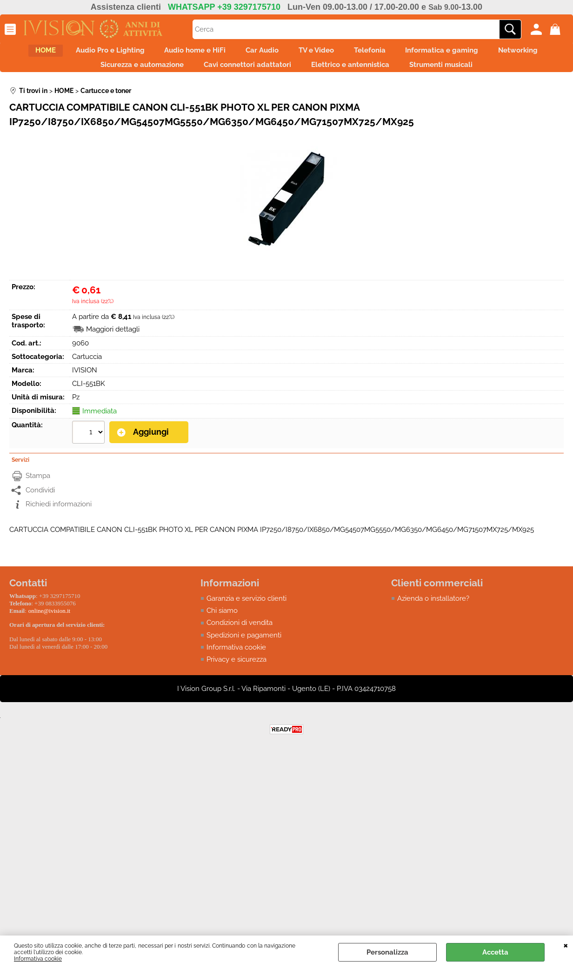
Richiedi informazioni (59, 514)
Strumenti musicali (486, 72)
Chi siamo (222, 620)
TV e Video (354, 53)
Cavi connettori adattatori (277, 72)
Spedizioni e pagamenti (244, 645)
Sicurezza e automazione (164, 72)
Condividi (40, 499)
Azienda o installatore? (433, 608)
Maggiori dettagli (113, 340)
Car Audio (291, 53)
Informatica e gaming (495, 53)
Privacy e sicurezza (237, 669)
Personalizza (387, 952)
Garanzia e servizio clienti (246, 608)
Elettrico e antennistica (388, 72)
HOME (51, 53)
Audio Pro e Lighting (123, 53)
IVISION (84, 381)
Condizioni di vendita (240, 632)
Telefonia (415, 53)
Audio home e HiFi (216, 53)
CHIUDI (565, 944)
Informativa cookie (38, 959)
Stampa (38, 485)
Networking (74, 72)
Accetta (495, 952)
